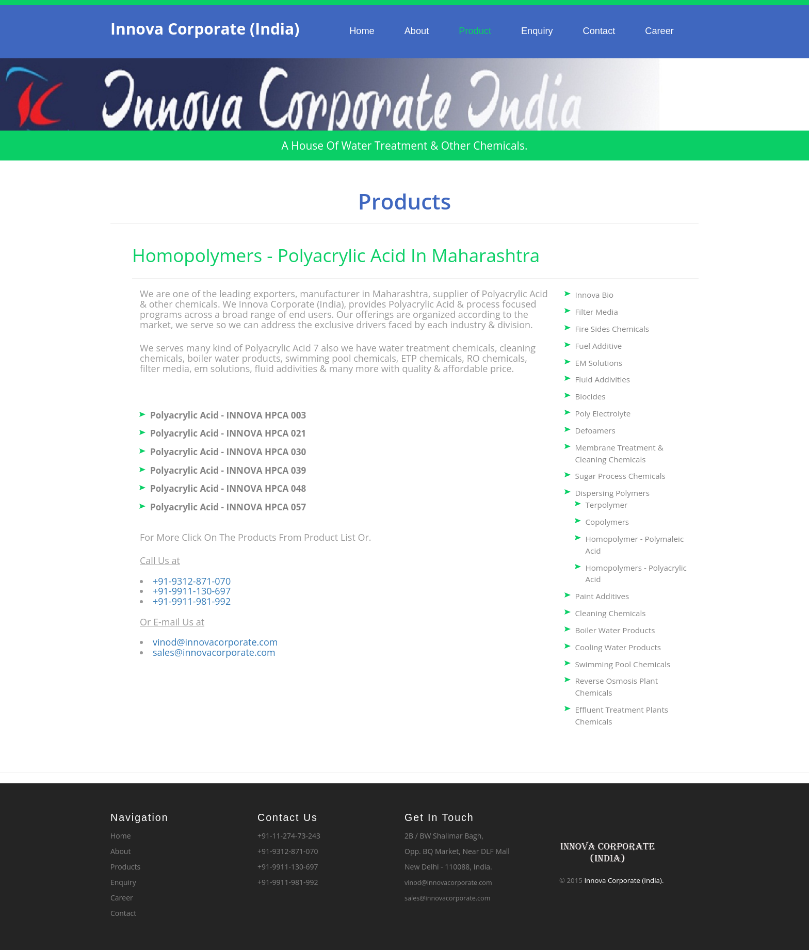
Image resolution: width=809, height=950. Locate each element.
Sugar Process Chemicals (620, 476)
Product (475, 31)
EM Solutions (599, 363)
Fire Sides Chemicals (612, 329)
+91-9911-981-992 (192, 601)
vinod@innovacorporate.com (215, 642)
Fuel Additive (598, 346)
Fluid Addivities (602, 379)
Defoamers (595, 430)
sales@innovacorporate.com (214, 652)
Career (659, 31)
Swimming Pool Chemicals (623, 664)
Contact (599, 31)
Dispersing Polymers (612, 493)
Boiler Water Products (615, 630)
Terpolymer (607, 505)
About (417, 31)
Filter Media (596, 312)
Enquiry (537, 31)
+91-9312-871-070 (192, 581)
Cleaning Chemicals (610, 613)
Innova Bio (594, 294)
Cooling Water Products (618, 647)
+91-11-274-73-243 (288, 836)
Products (125, 867)
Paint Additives (602, 596)
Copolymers (607, 522)
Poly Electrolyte (603, 413)
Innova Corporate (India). (624, 880)
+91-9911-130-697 (192, 591)
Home (362, 31)
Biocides (590, 396)
